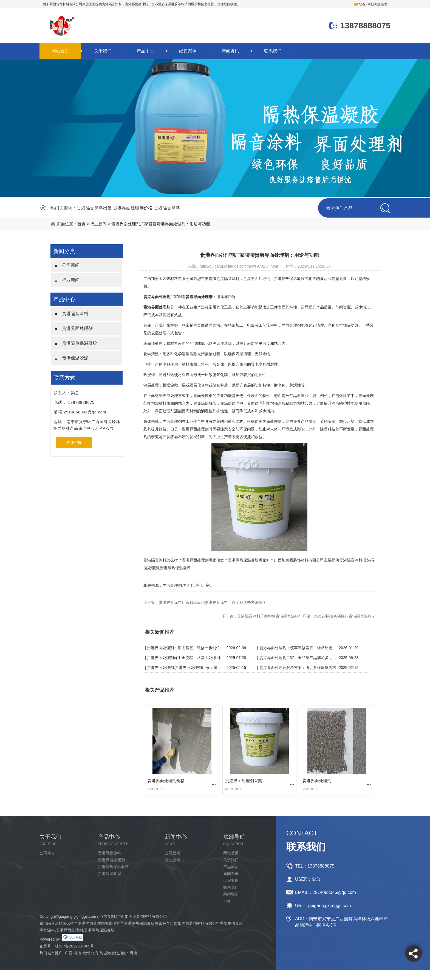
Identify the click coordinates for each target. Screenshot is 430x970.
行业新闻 (98, 223)
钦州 (86, 953)
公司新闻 (71, 265)
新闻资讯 (230, 51)
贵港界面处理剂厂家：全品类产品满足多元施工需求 (297, 657)
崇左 (116, 953)
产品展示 (231, 867)
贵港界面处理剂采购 (243, 780)
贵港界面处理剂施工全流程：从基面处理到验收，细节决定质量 (185, 657)
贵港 (133, 953)
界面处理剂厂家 (196, 585)
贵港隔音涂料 (112, 4)
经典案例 (188, 51)
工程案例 (231, 880)
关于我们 (103, 51)
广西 (68, 953)
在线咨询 (74, 442)
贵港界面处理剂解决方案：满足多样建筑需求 (297, 667)
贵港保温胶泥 (75, 358)
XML (227, 901)
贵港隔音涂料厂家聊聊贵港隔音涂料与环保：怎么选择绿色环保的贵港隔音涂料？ (306, 616)
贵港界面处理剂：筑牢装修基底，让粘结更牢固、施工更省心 (297, 648)
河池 (77, 953)
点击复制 (107, 916)
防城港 (105, 953)
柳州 (125, 953)
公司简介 (47, 853)
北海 (94, 953)
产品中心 (145, 51)
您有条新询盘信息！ (372, 4)
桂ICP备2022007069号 (74, 946)
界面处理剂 (172, 585)
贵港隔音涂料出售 (94, 207)
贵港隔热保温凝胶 (79, 343)
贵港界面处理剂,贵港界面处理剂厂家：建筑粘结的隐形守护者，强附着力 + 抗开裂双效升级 (185, 667)
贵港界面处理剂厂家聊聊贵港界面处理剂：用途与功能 (160, 223)
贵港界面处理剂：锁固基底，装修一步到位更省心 (185, 648)
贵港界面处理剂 (77, 328)
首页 (81, 223)
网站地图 (231, 894)
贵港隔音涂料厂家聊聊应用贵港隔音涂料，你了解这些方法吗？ (212, 602)
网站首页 (60, 51)
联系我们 (273, 51)
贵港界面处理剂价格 (132, 207)
